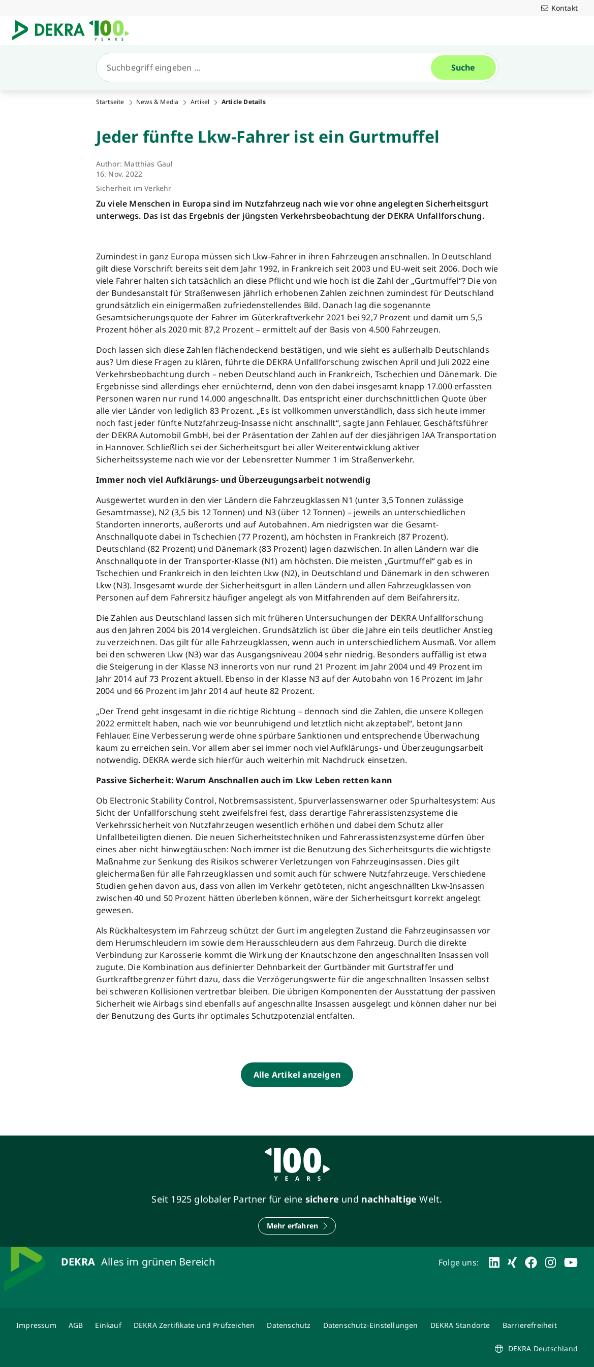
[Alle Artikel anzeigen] (297, 1074)
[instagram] (550, 1262)
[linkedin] (494, 1262)
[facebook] (531, 1262)
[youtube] (571, 1262)
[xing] (512, 1262)
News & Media (157, 102)
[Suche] (268, 67)
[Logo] (74, 30)
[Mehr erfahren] (297, 1226)
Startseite (110, 102)
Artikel (200, 102)
